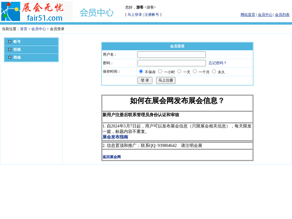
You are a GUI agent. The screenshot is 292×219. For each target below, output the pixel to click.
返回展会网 (112, 157)
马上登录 (134, 14)
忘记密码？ (218, 63)
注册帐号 (151, 14)
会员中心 (38, 29)
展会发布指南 (115, 137)
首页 (23, 29)
